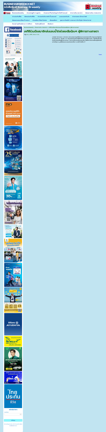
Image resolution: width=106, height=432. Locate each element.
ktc (28, 34)
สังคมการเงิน (36, 34)
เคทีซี (30, 34)
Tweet (100, 54)
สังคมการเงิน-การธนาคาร (41, 27)
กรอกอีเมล (6, 412)
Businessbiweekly (28, 27)
